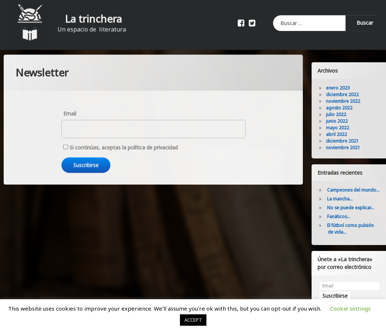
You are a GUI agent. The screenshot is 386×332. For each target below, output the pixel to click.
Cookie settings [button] (350, 308)
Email (69, 90)
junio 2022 (349, 121)
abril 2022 (349, 134)
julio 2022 (349, 114)
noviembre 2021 (356, 147)
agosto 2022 (352, 108)
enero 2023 (350, 88)
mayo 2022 (350, 128)
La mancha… (352, 199)
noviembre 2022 (356, 101)
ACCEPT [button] (193, 320)
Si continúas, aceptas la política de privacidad (120, 124)
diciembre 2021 (355, 141)
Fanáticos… (351, 216)
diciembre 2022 (355, 94)
